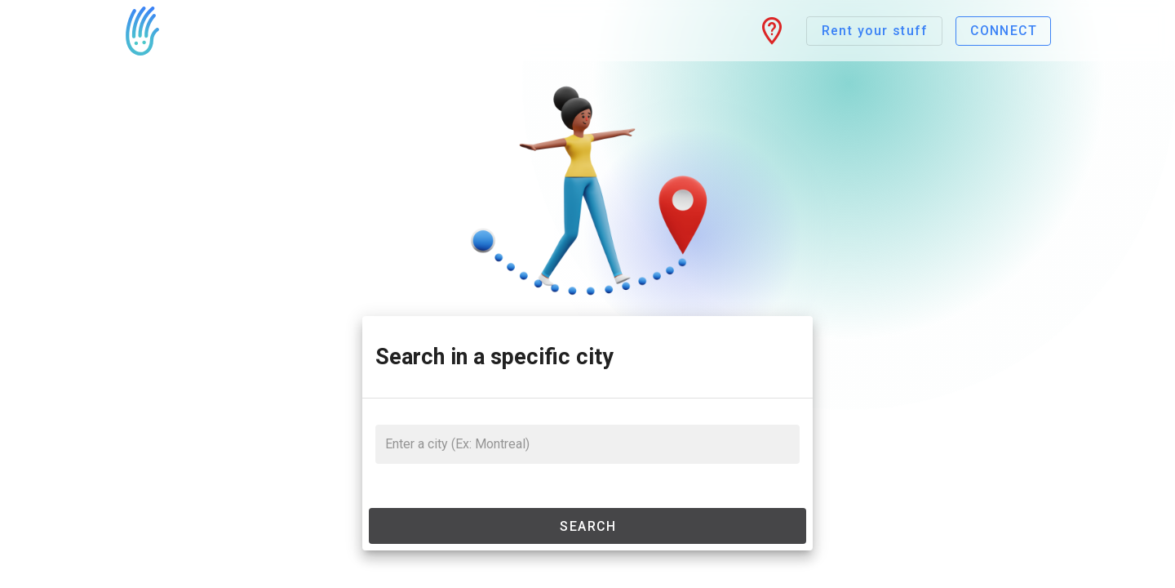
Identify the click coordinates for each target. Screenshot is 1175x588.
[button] (772, 31)
